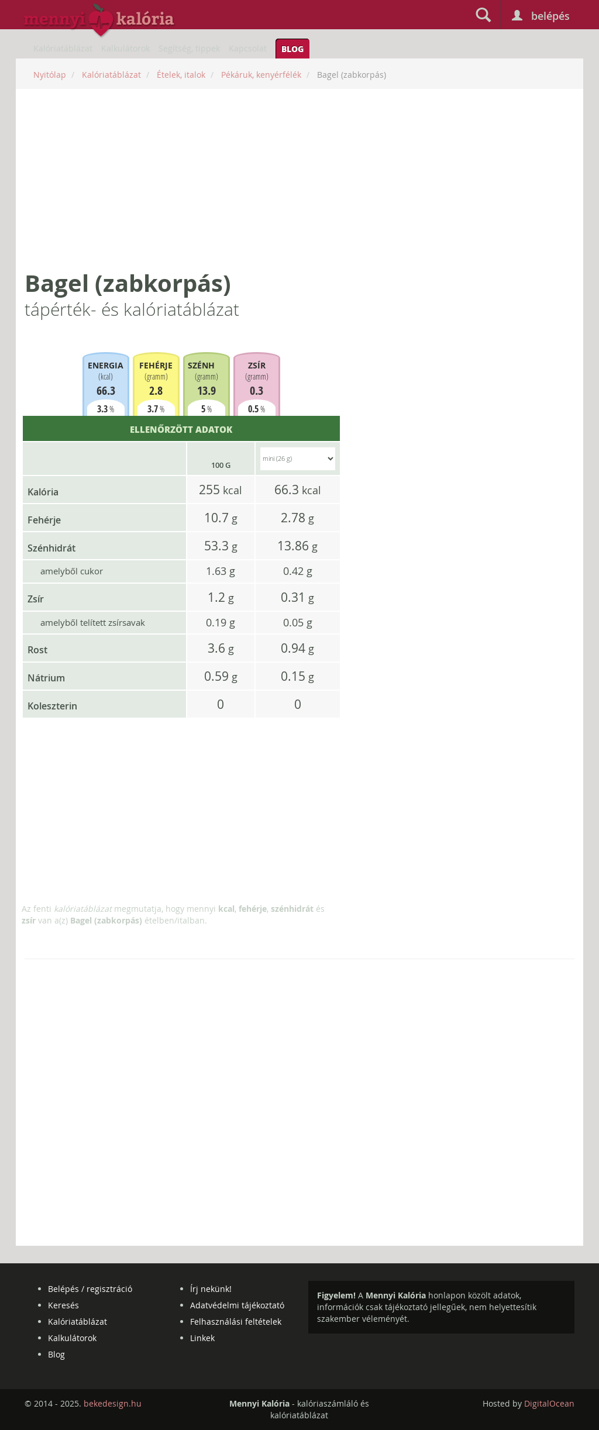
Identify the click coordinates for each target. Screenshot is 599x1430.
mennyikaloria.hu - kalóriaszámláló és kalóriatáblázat (99, 21)
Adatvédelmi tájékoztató (237, 1305)
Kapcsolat (248, 48)
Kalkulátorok (125, 48)
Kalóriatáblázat (62, 48)
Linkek (202, 1337)
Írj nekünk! (211, 1288)
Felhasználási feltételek (235, 1321)
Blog (292, 48)
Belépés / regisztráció (90, 1288)
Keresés (63, 1305)
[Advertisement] (299, 179)
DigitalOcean (549, 1403)
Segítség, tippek (189, 48)
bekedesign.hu (113, 1403)
